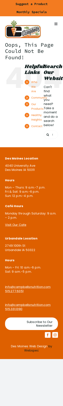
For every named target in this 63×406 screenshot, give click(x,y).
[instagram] (55, 335)
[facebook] (48, 335)
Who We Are (34, 86)
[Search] (48, 134)
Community (39, 98)
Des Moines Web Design (29, 346)
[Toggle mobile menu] (56, 24)
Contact (37, 126)
